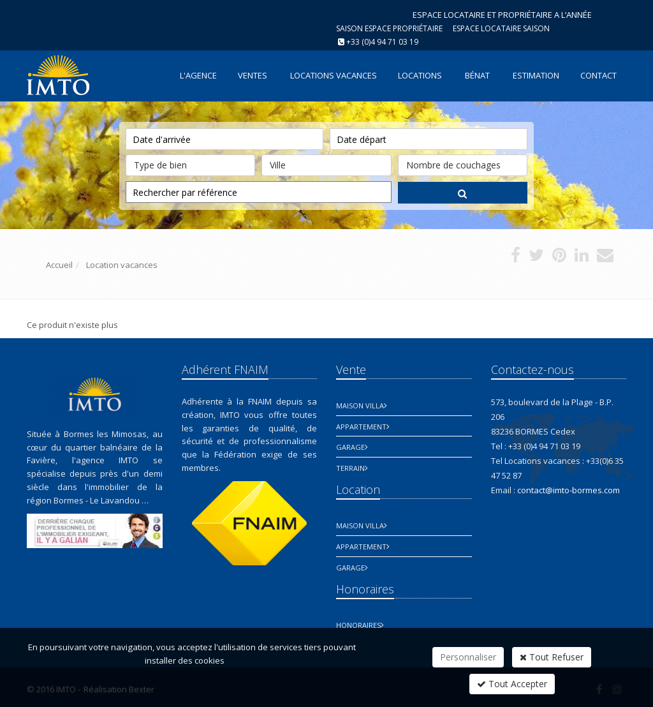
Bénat (477, 75)
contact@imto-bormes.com (568, 490)
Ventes (252, 75)
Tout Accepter (512, 684)
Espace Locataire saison (501, 28)
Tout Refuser (551, 657)
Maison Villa (360, 405)
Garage (350, 447)
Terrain (350, 468)
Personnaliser (468, 657)
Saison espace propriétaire (389, 28)
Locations (420, 75)
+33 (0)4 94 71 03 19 (382, 41)
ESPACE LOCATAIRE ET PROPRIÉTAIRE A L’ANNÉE (502, 14)
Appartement (361, 426)
